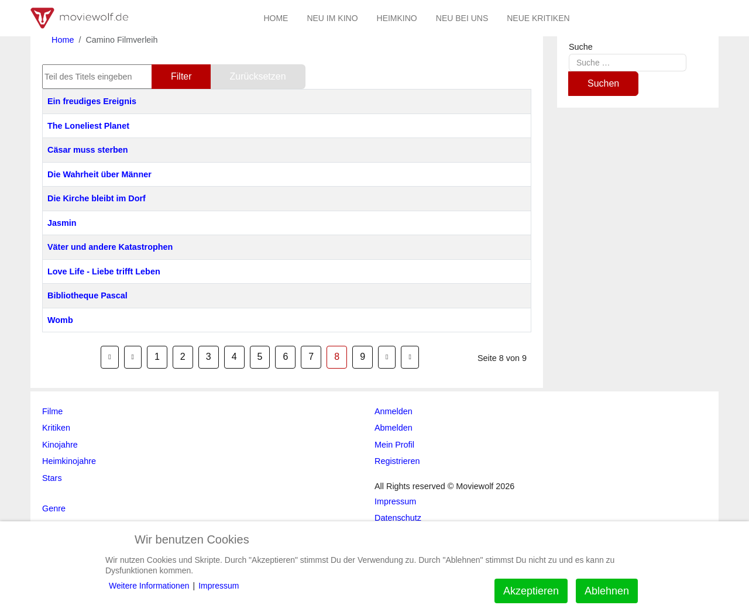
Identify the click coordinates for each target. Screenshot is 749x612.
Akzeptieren (531, 591)
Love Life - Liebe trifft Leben (103, 271)
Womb (60, 320)
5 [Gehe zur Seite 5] (260, 357)
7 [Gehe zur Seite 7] (311, 357)
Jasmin (62, 223)
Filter (181, 76)
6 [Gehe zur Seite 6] (285, 357)
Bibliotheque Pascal (87, 295)
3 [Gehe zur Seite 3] (208, 357)
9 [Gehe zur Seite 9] (362, 357)
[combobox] (627, 62)
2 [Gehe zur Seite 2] (182, 357)
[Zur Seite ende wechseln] (409, 357)
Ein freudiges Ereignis (91, 101)
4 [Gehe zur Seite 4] (234, 357)
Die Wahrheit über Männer (99, 174)
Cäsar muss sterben (87, 149)
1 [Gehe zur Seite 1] (157, 357)
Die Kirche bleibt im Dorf (96, 198)
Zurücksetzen (258, 76)
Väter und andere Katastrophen (110, 247)
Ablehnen (607, 591)
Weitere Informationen (149, 585)
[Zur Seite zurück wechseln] (133, 357)
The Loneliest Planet (88, 125)
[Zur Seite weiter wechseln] (387, 357)
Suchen (603, 83)
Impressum (218, 585)
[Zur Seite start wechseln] (109, 357)
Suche (581, 46)
